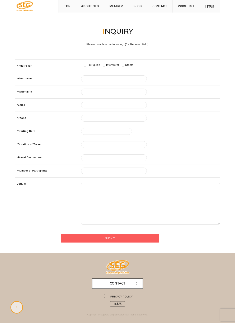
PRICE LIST (186, 6)
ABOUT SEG (90, 6)
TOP (67, 6)
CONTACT (159, 6)
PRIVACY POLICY (121, 296)
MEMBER (116, 6)
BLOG (138, 6)
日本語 (210, 6)
